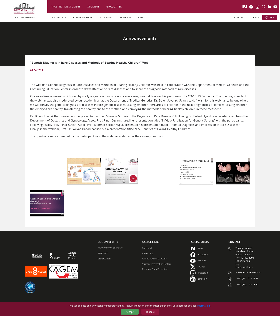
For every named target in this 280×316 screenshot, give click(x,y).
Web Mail (147, 248)
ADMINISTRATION (82, 17)
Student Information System (156, 264)
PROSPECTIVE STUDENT (65, 6)
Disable (150, 312)
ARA (270, 17)
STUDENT (93, 6)
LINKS (141, 17)
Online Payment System (154, 258)
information (203, 305)
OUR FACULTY (58, 17)
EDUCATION (105, 17)
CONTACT (239, 17)
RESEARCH (125, 17)
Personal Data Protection (155, 269)
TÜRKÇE (254, 17)
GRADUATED (114, 6)
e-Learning (147, 253)
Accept (130, 312)
